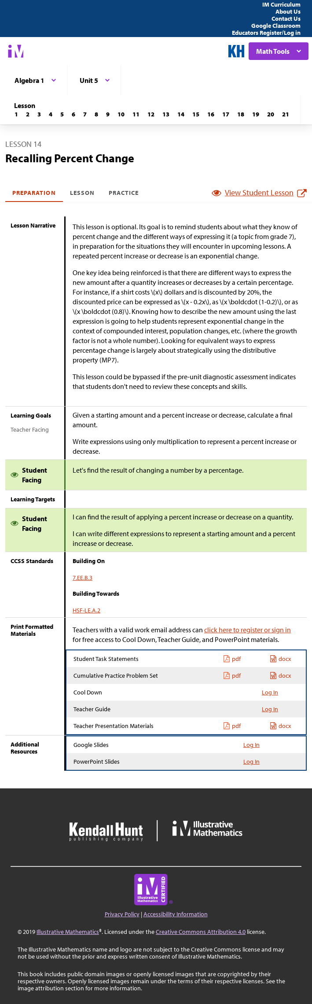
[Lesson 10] (121, 114)
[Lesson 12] (150, 114)
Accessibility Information (175, 914)
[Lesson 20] (270, 114)
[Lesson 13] (165, 114)
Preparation (34, 193)
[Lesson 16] (210, 114)
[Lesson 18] (240, 114)
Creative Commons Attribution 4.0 (201, 932)
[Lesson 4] (50, 114)
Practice (124, 193)
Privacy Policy (122, 914)
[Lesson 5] (62, 114)
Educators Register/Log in (266, 32)
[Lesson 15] (195, 114)
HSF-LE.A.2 (86, 610)
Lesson (82, 193)
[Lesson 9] (108, 114)
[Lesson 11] (135, 114)
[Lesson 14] (180, 114)
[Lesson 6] (73, 114)
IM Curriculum (281, 4)
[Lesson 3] (39, 114)
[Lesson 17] (225, 114)
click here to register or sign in (247, 629)
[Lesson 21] (285, 114)
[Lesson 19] (255, 114)
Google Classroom (276, 25)
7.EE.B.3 (82, 577)
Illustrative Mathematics (68, 932)
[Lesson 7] (85, 114)
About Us (288, 11)
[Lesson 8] (96, 114)
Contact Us (286, 18)
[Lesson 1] (16, 114)
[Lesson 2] (27, 114)
